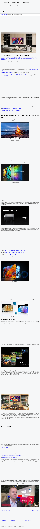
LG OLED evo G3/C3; (5, 448)
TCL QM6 (33, 58)
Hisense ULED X (17, 57)
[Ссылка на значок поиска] (37, 4)
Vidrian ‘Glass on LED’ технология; (15, 255)
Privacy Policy (4, 520)
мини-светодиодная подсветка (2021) (8, 73)
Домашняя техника (16, 2)
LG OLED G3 (21, 57)
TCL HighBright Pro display (19, 58)
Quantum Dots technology (32, 57)
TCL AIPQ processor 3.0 (12, 58)
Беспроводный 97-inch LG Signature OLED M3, (18, 75)
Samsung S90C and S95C (4, 58)
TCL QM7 (36, 58)
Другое (6, 6)
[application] (9, 2)
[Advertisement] (20, 24)
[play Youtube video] (20, 496)
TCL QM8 (2, 59)
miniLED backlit (26, 57)
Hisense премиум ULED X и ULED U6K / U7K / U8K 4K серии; (11, 111)
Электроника (7, 2)
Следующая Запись (34, 511)
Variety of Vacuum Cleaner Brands (25, 520)
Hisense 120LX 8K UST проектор (6, 76)
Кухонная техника (26, 2)
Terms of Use (13, 520)
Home (2, 15)
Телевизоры (5, 15)
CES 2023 (12, 57)
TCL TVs (5, 59)
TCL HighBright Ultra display (28, 58)
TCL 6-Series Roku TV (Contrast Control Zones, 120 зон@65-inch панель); (15, 250)
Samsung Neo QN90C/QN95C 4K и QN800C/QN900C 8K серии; (11, 108)
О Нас (11, 6)
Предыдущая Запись (6, 511)
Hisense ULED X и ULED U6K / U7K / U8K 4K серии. (9, 457)
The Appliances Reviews (9, 11)
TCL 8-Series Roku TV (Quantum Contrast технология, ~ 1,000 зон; (14, 252)
